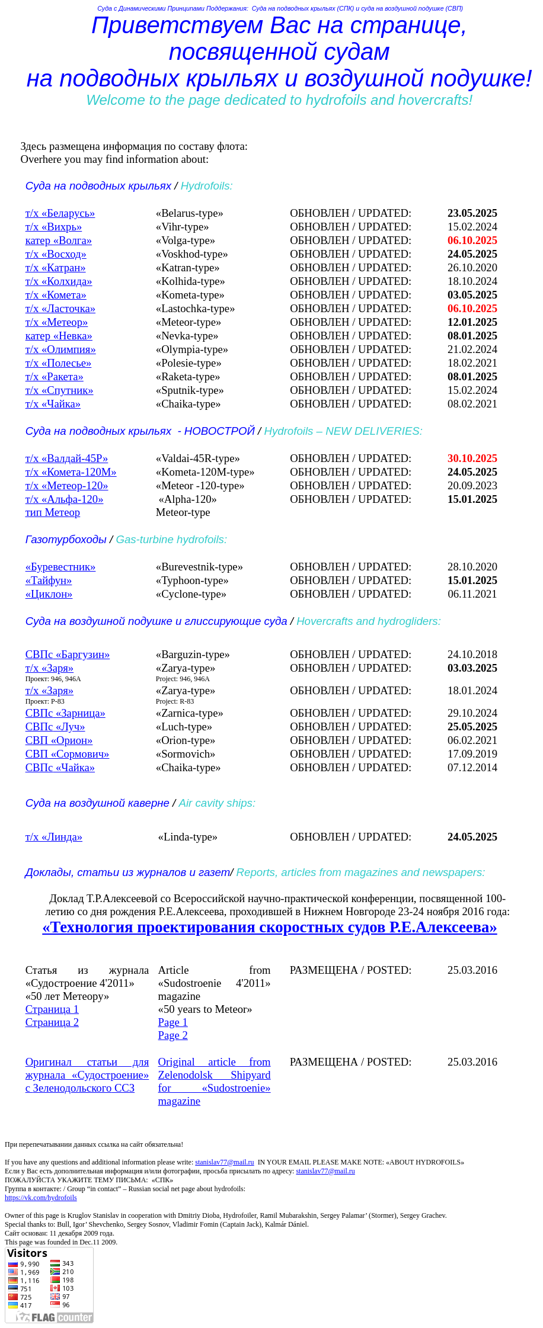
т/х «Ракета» (54, 376)
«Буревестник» (60, 566)
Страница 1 (52, 1009)
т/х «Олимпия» (60, 349)
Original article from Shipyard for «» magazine (214, 1081)
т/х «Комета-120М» (71, 472)
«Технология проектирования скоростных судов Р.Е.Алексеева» (269, 927)
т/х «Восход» (56, 254)
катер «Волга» (58, 240)
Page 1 (173, 1022)
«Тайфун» (48, 580)
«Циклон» (49, 594)
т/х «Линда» (53, 836)
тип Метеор (53, 512)
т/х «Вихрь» (53, 226)
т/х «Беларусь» (60, 213)
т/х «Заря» (49, 668)
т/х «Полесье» (58, 363)
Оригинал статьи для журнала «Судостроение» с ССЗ (87, 1075)
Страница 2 (52, 1022)
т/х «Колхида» (58, 281)
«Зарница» (65, 713)
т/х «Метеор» (56, 322)
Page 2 (173, 1035)
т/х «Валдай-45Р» (66, 458)
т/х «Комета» (56, 294)
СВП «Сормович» (67, 754)
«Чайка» (60, 767)
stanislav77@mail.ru (224, 1162)
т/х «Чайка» (53, 403)
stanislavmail (325, 1171)
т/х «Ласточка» (60, 308)
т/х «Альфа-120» (64, 499)
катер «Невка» (58, 335)
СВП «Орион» (59, 740)
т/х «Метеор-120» (66, 485)
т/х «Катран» (55, 267)
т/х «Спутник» (59, 390)
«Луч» (55, 726)
